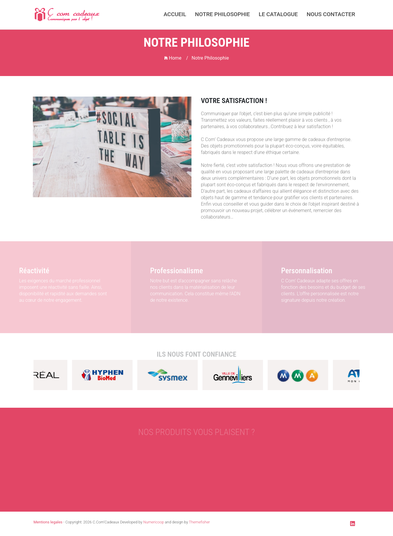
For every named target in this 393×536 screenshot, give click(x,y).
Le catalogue (278, 14)
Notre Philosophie (222, 14)
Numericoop (153, 522)
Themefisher (199, 522)
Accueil (175, 14)
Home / (176, 58)
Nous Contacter (331, 14)
